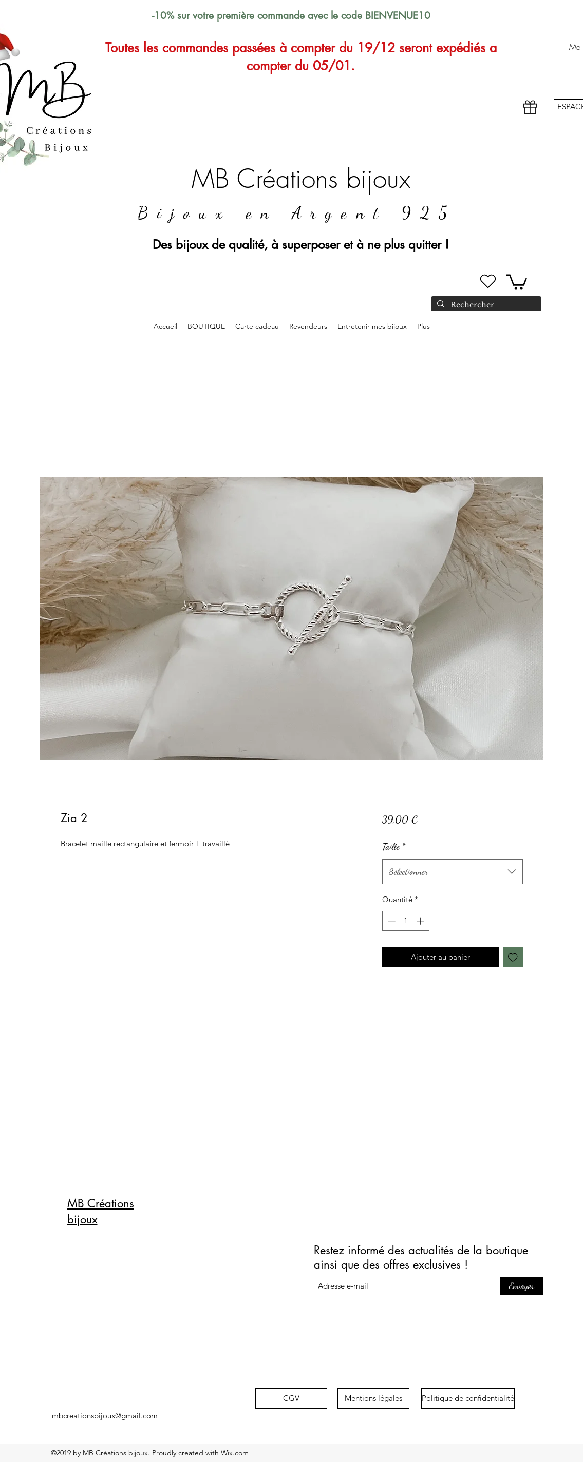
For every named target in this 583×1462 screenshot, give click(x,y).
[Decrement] (391, 920)
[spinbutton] (406, 920)
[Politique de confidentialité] (468, 1398)
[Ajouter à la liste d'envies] (513, 957)
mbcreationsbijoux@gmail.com (105, 1415)
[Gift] (530, 107)
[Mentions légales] (373, 1398)
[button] (516, 281)
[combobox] (452, 872)
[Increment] (421, 920)
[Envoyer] (521, 1286)
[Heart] (488, 281)
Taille (393, 846)
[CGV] (291, 1398)
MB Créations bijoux (301, 179)
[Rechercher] (485, 305)
